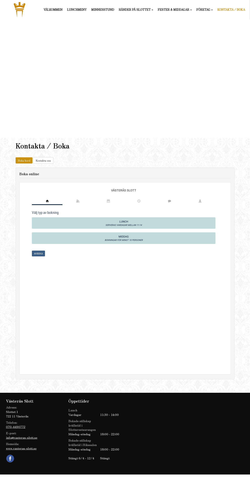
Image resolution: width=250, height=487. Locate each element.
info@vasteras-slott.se (21, 437)
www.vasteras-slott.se (21, 448)
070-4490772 (15, 426)
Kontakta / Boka (231, 10)
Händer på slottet (136, 10)
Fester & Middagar (175, 10)
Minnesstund (102, 10)
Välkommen (53, 10)
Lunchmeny (77, 10)
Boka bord (24, 160)
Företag (204, 10)
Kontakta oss (43, 160)
